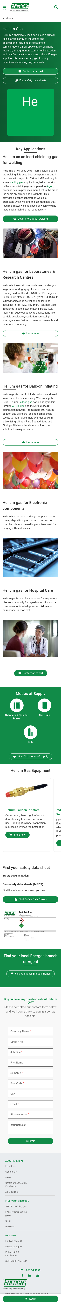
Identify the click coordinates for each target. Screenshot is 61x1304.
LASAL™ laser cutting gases (16, 1214)
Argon (49, 186)
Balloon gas (25, 402)
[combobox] (56, 7)
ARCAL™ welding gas (16, 1206)
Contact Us (11, 1171)
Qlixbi (8, 1221)
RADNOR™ (10, 1226)
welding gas (16, 182)
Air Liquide (18, 406)
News (8, 1177)
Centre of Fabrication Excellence (16, 1185)
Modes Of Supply (13, 1246)
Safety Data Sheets (16, 1261)
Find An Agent (13, 1241)
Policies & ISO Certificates (12, 1254)
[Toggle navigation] (4, 7)
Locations (10, 1166)
